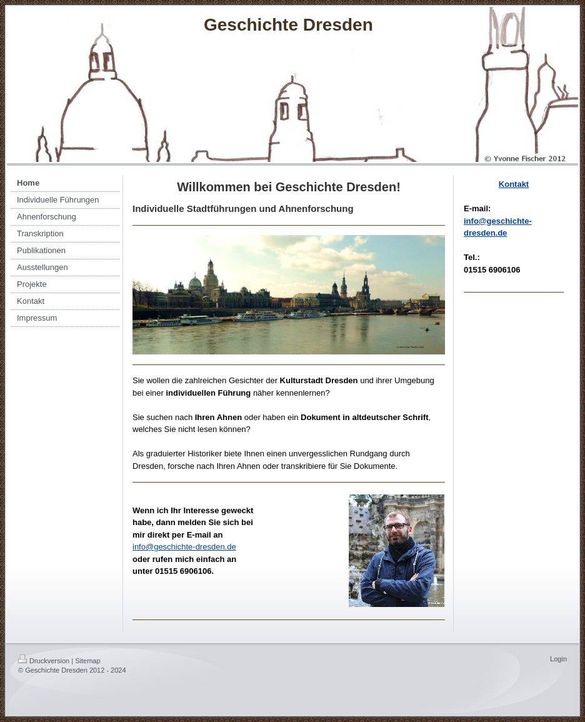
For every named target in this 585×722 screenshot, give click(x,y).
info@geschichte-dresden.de (184, 546)
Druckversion (43, 660)
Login (558, 659)
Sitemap (87, 660)
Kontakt (514, 184)
